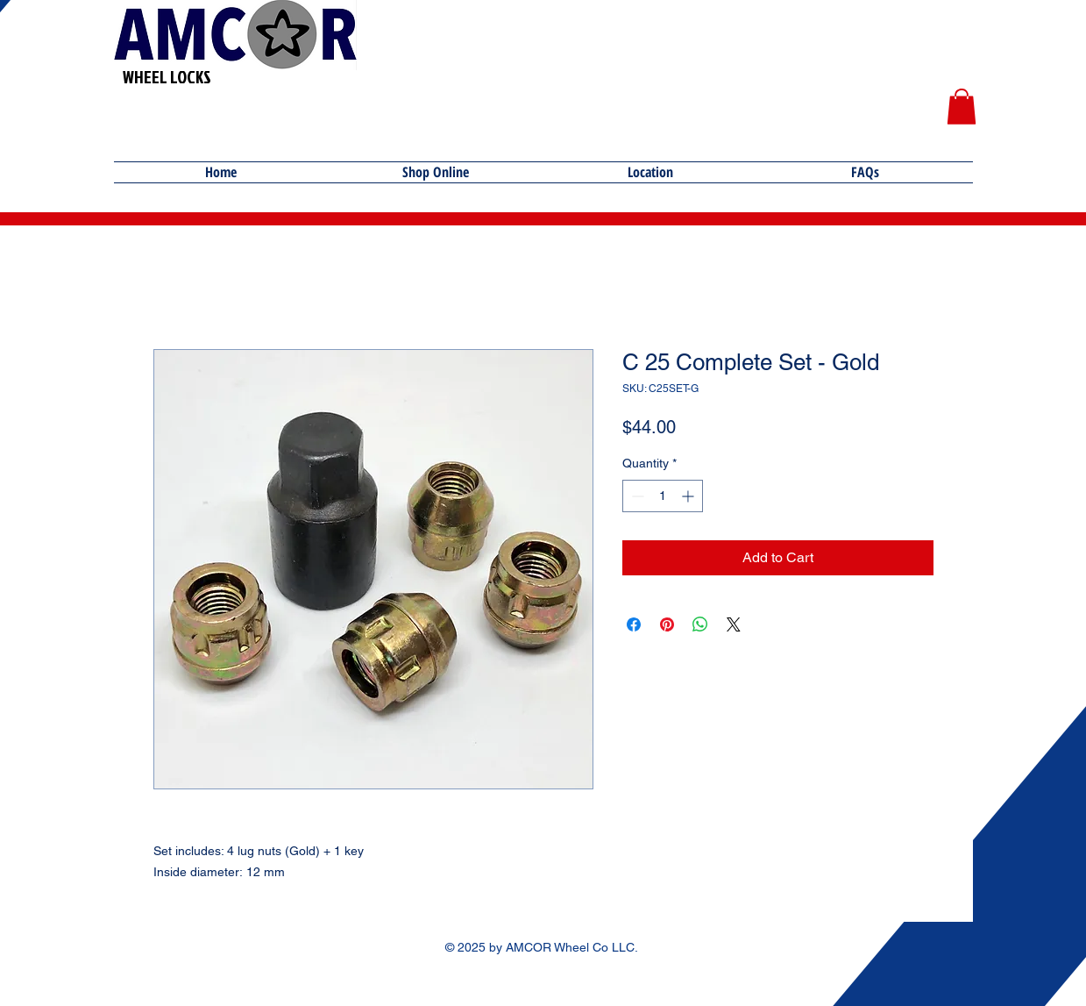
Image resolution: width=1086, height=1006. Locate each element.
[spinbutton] (662, 496)
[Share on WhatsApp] (700, 624)
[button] (961, 107)
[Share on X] (733, 624)
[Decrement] (636, 496)
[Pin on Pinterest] (667, 624)
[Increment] (689, 496)
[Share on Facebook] (633, 624)
